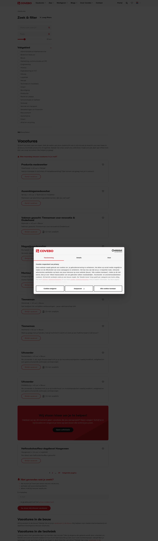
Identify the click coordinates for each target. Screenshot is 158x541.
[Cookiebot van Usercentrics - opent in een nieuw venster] (113, 250)
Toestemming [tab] (49, 257)
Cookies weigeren (107, 288)
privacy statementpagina (51, 279)
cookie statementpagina (79, 279)
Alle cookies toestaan (50, 288)
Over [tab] (109, 257)
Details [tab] (79, 257)
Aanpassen (78, 288)
